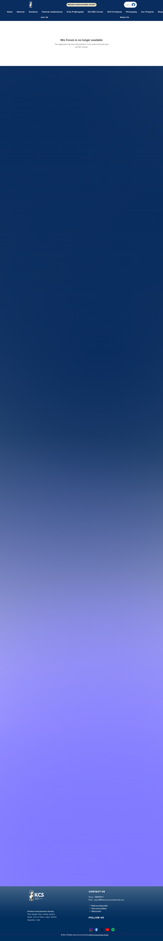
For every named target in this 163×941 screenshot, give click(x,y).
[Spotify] (113, 929)
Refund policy (96, 911)
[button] (52, 12)
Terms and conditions (99, 908)
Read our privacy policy (99, 906)
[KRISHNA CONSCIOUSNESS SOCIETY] (81, 5)
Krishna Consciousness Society (98, 935)
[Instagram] (91, 929)
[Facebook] (96, 929)
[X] (102, 929)
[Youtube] (107, 929)
